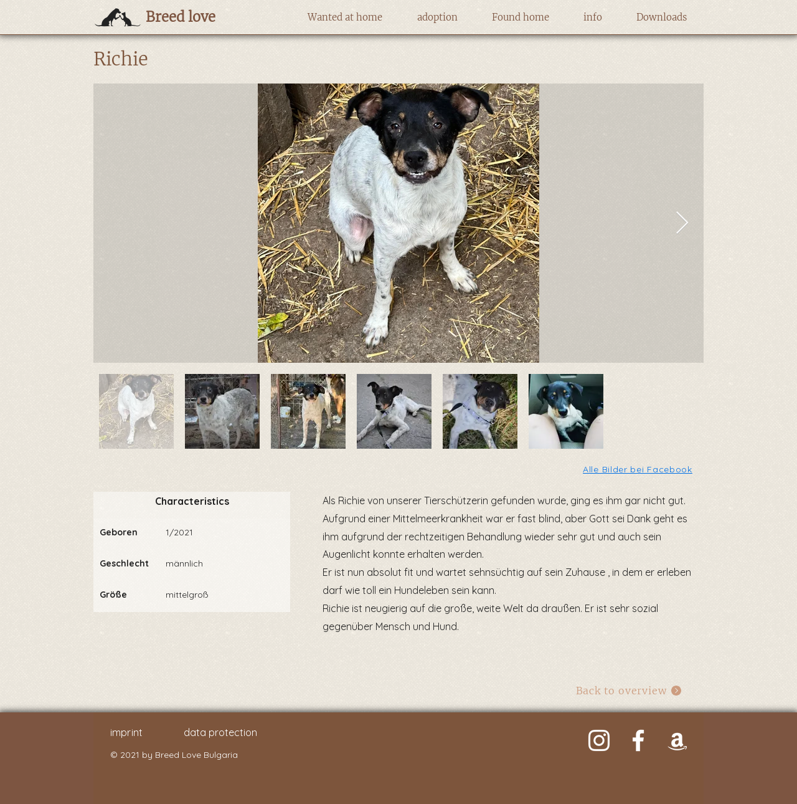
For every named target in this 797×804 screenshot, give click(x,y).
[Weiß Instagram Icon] (599, 740)
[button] (344, 17)
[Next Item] (682, 223)
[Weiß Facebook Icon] (638, 740)
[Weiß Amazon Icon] (677, 740)
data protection (220, 732)
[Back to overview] (629, 690)
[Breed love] (200, 17)
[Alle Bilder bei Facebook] (638, 469)
